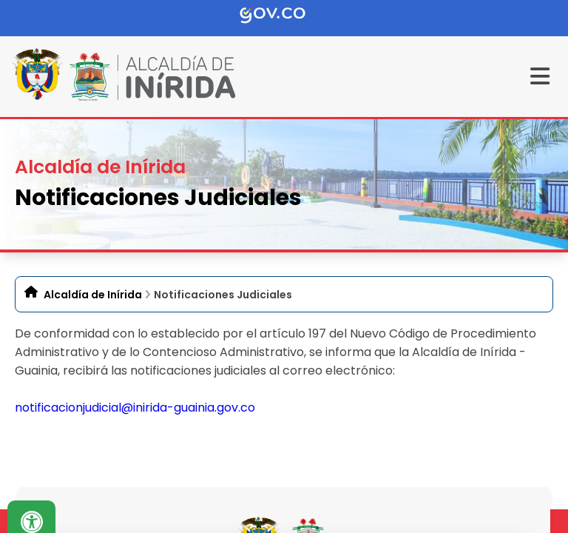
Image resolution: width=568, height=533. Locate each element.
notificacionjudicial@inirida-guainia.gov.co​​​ (135, 407)
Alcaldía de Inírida (93, 294)
